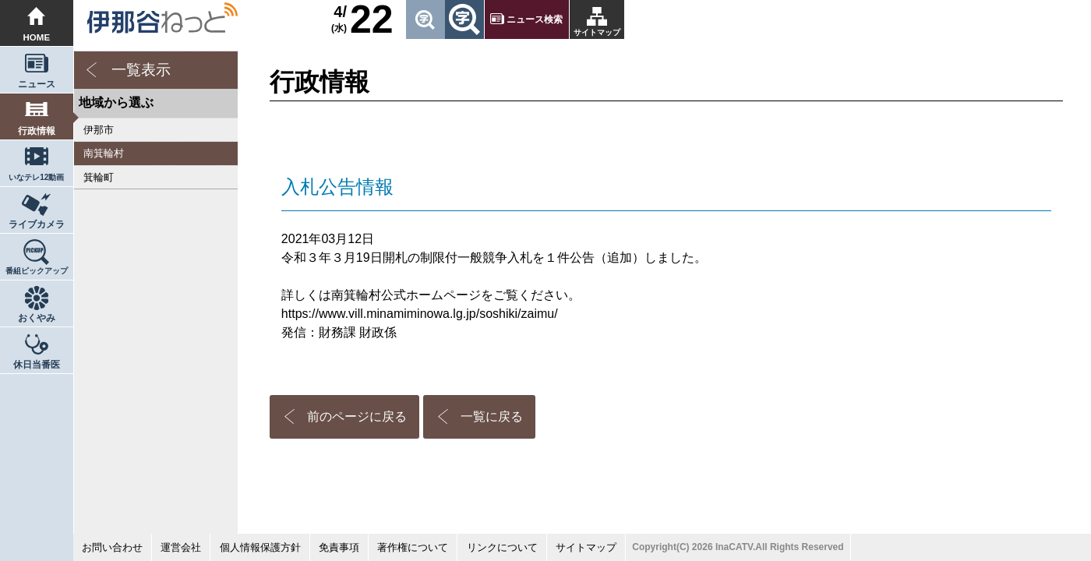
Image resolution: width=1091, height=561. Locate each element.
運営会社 (181, 547)
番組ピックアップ (36, 270)
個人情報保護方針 (260, 547)
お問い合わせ (112, 547)
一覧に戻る (492, 416)
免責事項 (339, 547)
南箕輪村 (103, 153)
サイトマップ (597, 32)
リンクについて (502, 547)
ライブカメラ (37, 224)
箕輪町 (98, 177)
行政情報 (36, 131)
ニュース (36, 84)
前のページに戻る (357, 416)
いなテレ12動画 (36, 177)
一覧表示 (141, 70)
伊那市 (98, 130)
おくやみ (36, 318)
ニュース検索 (535, 19)
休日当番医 (36, 364)
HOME (37, 37)
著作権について (412, 547)
